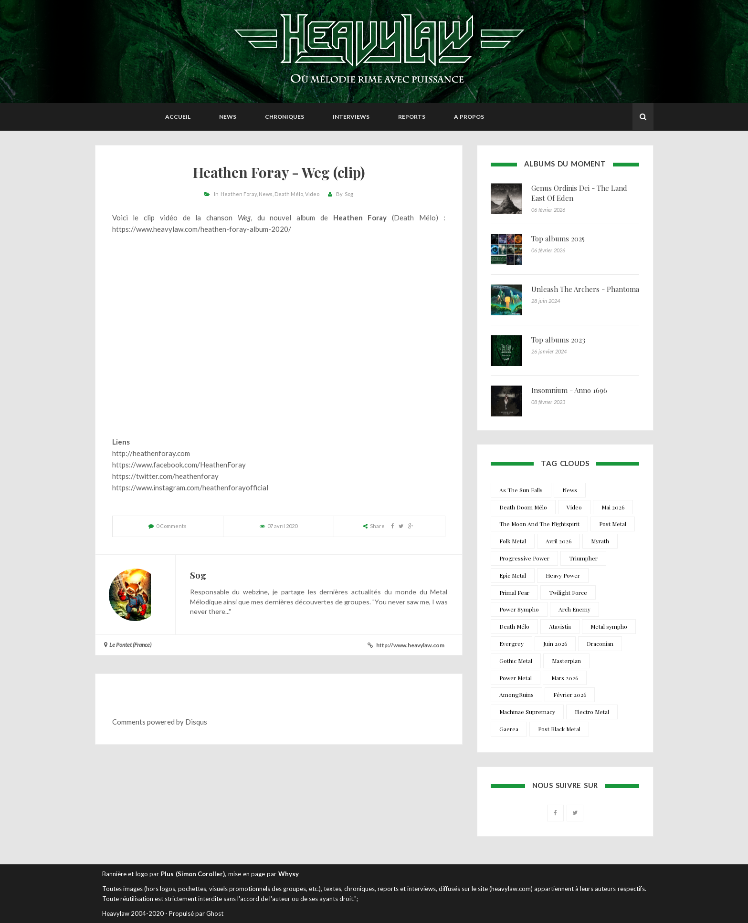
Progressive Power (524, 558)
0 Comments (171, 526)
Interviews (351, 116)
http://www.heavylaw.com (410, 645)
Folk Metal (512, 541)
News (227, 116)
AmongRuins (516, 694)
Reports (411, 116)
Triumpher (583, 558)
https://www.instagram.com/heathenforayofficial (190, 487)
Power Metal (515, 678)
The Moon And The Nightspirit (539, 524)
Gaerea (508, 729)
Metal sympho (608, 626)
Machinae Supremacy (527, 712)
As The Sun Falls (521, 490)
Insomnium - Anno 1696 (569, 390)
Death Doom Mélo (523, 507)
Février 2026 (569, 694)
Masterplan (566, 660)
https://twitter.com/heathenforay (165, 476)
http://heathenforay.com (151, 453)
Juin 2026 (555, 643)
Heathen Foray (239, 194)
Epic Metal (512, 575)
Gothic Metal (515, 660)
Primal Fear (514, 592)
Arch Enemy (574, 609)
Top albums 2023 (558, 339)
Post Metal (612, 524)
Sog (349, 194)
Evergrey (511, 643)
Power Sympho (519, 609)
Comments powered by (159, 721)
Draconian (600, 643)
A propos (469, 116)
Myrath (600, 541)
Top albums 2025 (558, 238)
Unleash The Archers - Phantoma (585, 289)
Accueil (177, 116)
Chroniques (284, 116)
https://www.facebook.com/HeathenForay (179, 464)
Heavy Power (563, 575)
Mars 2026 (564, 678)
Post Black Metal (559, 729)
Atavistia (560, 626)
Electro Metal (592, 712)
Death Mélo (288, 194)
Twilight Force (568, 592)
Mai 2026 (612, 507)
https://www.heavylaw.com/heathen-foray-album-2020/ (201, 229)
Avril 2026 (558, 541)
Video (312, 194)
